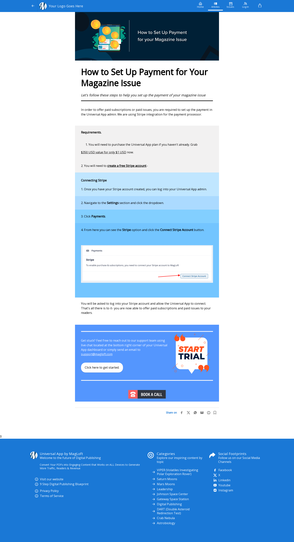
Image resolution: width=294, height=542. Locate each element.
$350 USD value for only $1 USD (103, 152)
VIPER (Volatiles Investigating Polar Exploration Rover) (175, 472)
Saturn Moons (164, 479)
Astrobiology (163, 523)
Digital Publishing (167, 504)
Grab (193, 144)
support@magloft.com (96, 354)
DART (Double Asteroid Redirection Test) (171, 511)
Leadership (162, 489)
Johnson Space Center (170, 494)
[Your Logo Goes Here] (115, 6)
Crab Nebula (163, 518)
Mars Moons (163, 484)
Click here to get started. (102, 367)
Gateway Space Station (170, 499)
